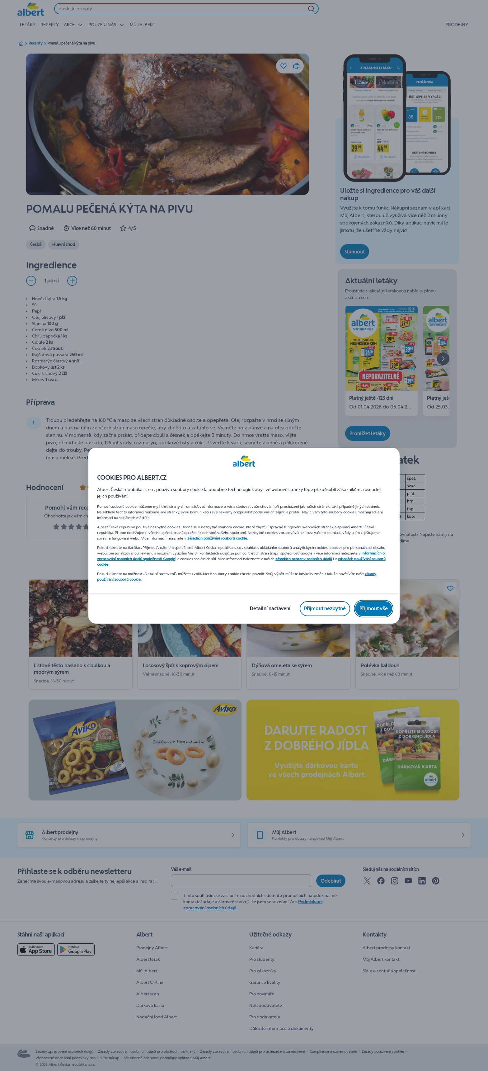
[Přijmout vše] (373, 608)
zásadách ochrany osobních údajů (303, 559)
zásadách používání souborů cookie (217, 538)
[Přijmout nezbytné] (325, 608)
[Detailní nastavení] (270, 608)
